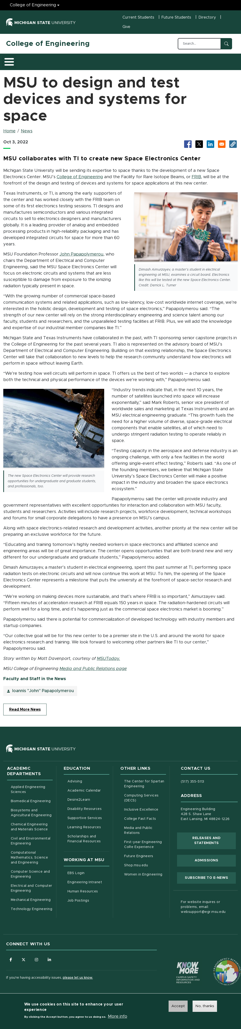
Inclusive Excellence (141, 812)
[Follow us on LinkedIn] (49, 962)
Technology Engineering (31, 912)
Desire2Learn (88, 802)
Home (9, 134)
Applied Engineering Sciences (28, 793)
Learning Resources (88, 830)
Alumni (146, 63)
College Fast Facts (145, 821)
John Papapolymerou (81, 257)
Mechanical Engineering (31, 903)
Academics (41, 63)
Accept (178, 1007)
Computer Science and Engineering (30, 877)
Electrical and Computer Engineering (31, 891)
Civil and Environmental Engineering (31, 844)
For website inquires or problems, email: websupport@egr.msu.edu (203, 910)
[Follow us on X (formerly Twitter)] (23, 962)
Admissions (70, 63)
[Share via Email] (221, 147)
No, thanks (204, 1007)
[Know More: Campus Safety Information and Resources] (179, 966)
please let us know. (78, 980)
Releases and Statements (214, 844)
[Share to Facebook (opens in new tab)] (188, 147)
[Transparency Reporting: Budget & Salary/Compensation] (218, 966)
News (26, 134)
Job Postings (88, 903)
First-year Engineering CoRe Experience (143, 848)
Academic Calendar (88, 793)
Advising (74, 784)
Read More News (25, 712)
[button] (233, 147)
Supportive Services (88, 821)
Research (98, 63)
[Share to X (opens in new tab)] (199, 147)
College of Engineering (48, 43)
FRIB (196, 179)
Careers (123, 63)
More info (117, 1017)
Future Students (176, 17)
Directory (207, 17)
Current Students (138, 17)
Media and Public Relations (138, 833)
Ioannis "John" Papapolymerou (43, 694)
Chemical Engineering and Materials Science (29, 830)
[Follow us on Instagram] (36, 962)
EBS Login (88, 876)
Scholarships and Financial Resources (84, 842)
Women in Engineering (143, 877)
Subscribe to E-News (210, 880)
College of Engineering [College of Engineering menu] (33, 5)
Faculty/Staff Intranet (215, 63)
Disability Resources (88, 811)
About (16, 63)
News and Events (170, 63)
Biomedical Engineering (31, 804)
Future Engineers (138, 859)
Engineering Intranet (88, 885)
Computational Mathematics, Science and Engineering (32, 860)
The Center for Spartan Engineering (145, 787)
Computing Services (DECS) (145, 801)
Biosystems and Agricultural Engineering (32, 816)
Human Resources (88, 894)
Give (126, 27)
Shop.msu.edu (145, 868)
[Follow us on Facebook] (11, 962)
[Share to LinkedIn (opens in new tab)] (210, 147)
